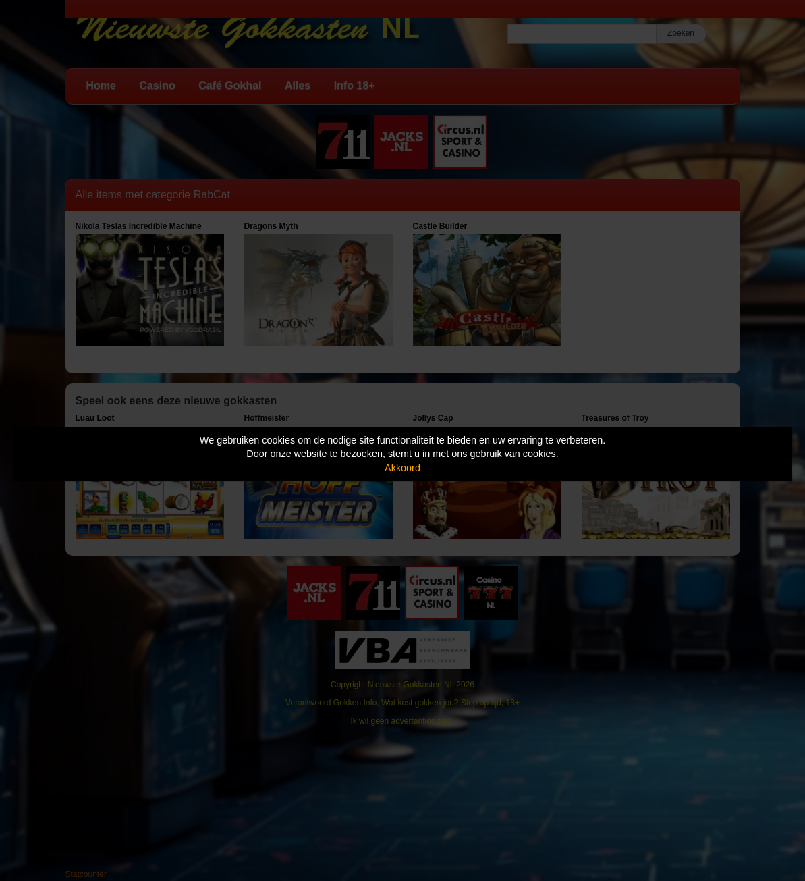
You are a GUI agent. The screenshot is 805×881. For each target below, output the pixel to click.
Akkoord (402, 467)
